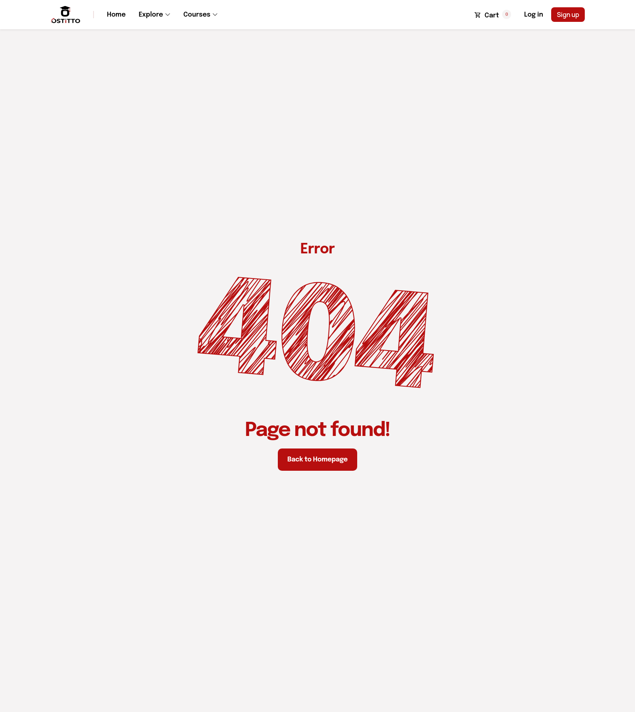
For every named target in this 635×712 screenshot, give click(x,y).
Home (116, 14)
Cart (492, 15)
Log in (533, 14)
